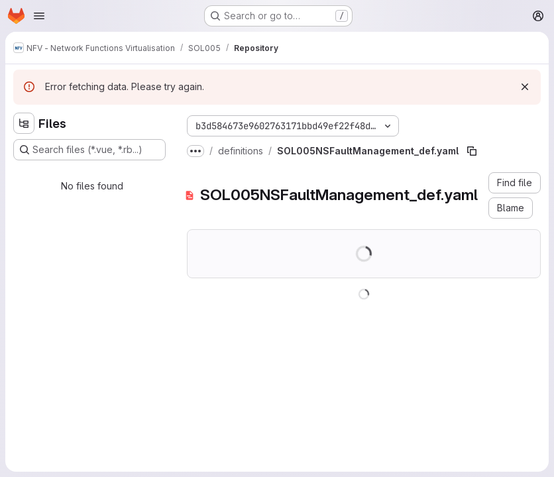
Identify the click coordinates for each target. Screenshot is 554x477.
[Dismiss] (525, 87)
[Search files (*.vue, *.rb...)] (89, 149)
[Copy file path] (471, 151)
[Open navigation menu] (39, 15)
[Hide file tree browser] (23, 123)
